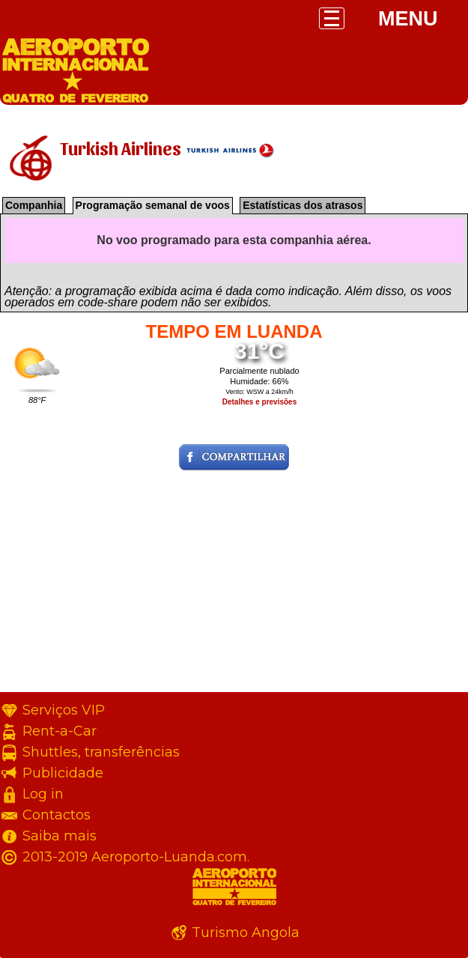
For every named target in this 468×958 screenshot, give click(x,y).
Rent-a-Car (59, 731)
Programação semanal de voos (153, 205)
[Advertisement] (234, 587)
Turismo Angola (246, 932)
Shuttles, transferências (101, 752)
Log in (43, 794)
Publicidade (62, 773)
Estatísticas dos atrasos (302, 205)
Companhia (33, 205)
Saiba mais (59, 836)
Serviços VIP (63, 710)
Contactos (56, 815)
